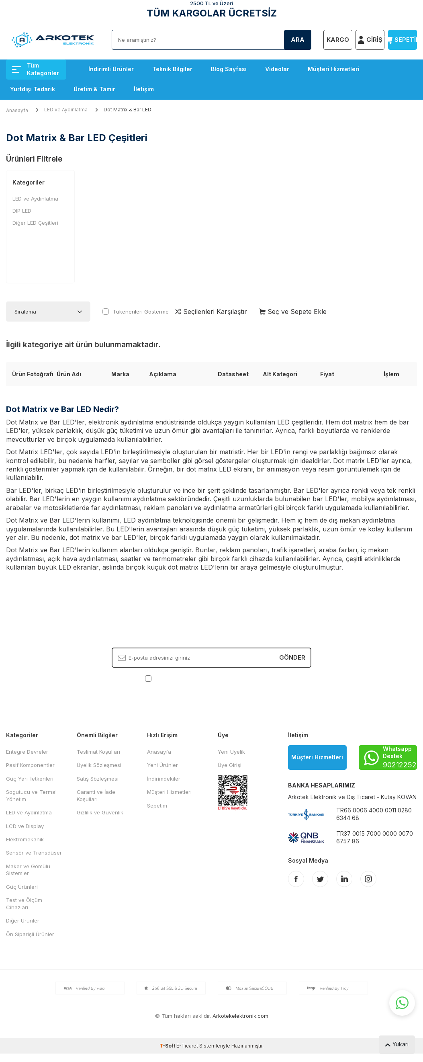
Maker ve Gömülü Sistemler (28, 869)
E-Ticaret (187, 1046)
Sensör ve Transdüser (34, 852)
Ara (297, 39)
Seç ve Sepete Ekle (293, 312)
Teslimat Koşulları (98, 751)
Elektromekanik (25, 839)
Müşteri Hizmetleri (334, 69)
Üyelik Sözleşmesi (99, 765)
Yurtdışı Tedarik (32, 89)
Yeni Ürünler (162, 765)
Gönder (292, 657)
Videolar (277, 69)
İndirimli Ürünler (111, 69)
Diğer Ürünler (22, 920)
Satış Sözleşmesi (98, 778)
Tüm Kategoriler (35, 69)
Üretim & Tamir (94, 89)
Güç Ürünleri (22, 887)
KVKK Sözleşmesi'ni (181, 678)
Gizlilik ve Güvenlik (100, 812)
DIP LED (21, 210)
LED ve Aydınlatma (66, 110)
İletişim (144, 89)
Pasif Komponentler (30, 765)
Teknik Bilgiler (172, 69)
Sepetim (157, 805)
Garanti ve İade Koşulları (96, 795)
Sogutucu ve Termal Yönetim (31, 795)
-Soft (167, 1046)
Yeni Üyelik (231, 751)
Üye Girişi (229, 765)
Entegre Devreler (27, 751)
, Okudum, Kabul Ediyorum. (211, 678)
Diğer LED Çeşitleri (35, 222)
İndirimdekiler (163, 778)
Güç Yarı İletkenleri (29, 778)
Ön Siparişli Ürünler (30, 934)
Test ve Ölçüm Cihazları (24, 903)
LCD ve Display (25, 826)
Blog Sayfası (229, 69)
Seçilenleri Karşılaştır (211, 312)
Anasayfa (17, 110)
